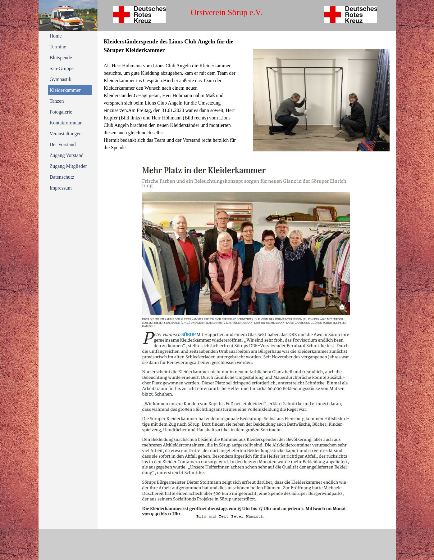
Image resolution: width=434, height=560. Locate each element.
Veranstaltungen (66, 133)
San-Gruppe (62, 68)
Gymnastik (60, 79)
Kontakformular (66, 122)
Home (56, 35)
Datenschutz (62, 177)
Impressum (61, 187)
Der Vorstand (63, 144)
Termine (58, 46)
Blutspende (61, 57)
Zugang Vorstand (67, 155)
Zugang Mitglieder (68, 166)
